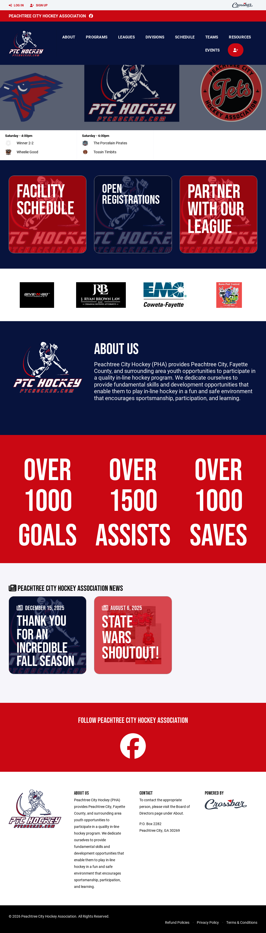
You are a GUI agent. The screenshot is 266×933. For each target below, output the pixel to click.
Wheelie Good (27, 151)
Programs (96, 36)
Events (212, 50)
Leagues (126, 36)
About (68, 36)
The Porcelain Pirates (110, 142)
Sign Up (39, 5)
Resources (240, 36)
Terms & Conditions (241, 922)
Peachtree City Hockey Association (47, 15)
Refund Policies (177, 922)
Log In (16, 5)
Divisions (155, 36)
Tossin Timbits (105, 151)
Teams (211, 36)
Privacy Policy (208, 922)
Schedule (185, 36)
